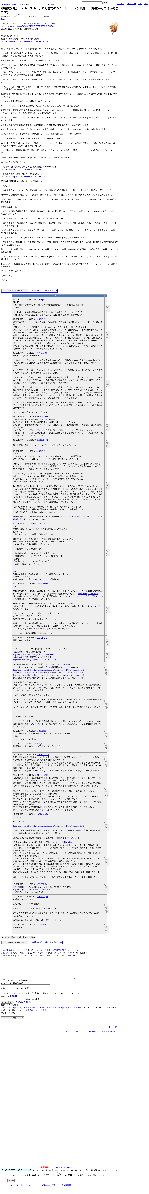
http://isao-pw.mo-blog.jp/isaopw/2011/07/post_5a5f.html (35, 660)
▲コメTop (121, 4)
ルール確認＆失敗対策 (21, 1006)
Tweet (3, 19)
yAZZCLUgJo (42, 814)
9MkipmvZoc (67, 649)
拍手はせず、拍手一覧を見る (44, 290)
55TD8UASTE (42, 682)
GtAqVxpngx (42, 638)
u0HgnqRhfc (41, 299)
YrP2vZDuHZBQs (55, 649)
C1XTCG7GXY (43, 755)
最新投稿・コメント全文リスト (39, 1014)
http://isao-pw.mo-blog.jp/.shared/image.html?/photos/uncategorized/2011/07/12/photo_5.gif (48, 675)
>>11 (15, 817)
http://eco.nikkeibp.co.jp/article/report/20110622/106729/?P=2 (25, 169)
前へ (146, 4)
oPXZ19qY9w (42, 319)
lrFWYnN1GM (42, 925)
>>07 (15, 586)
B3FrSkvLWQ (42, 417)
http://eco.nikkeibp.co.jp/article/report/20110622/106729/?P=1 (25, 41)
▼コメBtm (131, 4)
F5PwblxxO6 (42, 353)
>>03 (15, 571)
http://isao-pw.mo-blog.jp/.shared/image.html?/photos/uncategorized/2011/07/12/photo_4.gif (48, 670)
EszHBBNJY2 (42, 440)
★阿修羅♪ (5, 4)
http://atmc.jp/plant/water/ (88, 594)
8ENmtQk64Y (42, 524)
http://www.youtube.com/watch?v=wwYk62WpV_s (33, 889)
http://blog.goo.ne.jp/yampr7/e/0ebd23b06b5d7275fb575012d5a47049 (28, 26)
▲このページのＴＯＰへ (68, 1036)
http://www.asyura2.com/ (60, 1171)
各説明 (72, 955)
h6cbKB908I (41, 731)
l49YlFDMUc (42, 884)
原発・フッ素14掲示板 (109, 1036)
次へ (140, 4)
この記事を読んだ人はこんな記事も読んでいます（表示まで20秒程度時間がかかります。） (40, 950)
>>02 (15, 526)
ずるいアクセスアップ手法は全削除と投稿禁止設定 (61, 1012)
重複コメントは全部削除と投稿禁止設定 (20, 1012)
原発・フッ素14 (18, 4)
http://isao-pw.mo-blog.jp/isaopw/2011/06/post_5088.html (35, 654)
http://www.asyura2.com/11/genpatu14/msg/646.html (13, 14)
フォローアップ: (8, 1017)
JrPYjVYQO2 (42, 743)
